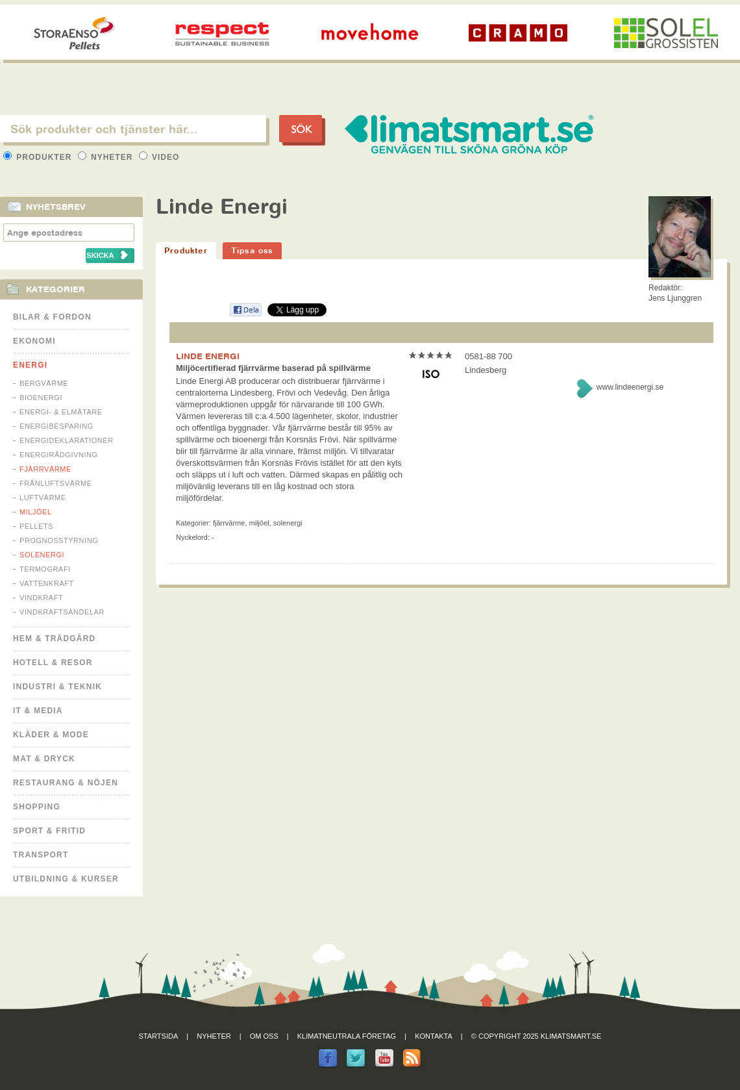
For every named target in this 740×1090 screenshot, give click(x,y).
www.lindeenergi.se (630, 387)
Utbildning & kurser (66, 878)
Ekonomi (34, 341)
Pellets (36, 526)
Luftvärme (42, 497)
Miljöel (35, 512)
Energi (30, 365)
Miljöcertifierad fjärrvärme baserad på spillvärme (273, 368)
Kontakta (433, 1036)
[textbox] (133, 128)
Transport (40, 854)
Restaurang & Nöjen (65, 782)
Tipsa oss (252, 250)
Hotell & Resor (53, 662)
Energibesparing (56, 426)
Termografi (45, 569)
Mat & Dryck (44, 758)
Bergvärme (43, 383)
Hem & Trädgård (54, 638)
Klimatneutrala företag (346, 1036)
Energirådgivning (58, 455)
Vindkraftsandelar (62, 612)
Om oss (264, 1036)
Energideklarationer (66, 440)
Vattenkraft (46, 583)
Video (159, 157)
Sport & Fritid (49, 830)
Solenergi (41, 555)
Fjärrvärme (45, 469)
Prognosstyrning (58, 540)
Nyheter (107, 157)
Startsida (159, 1036)
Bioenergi (40, 397)
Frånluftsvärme (55, 483)
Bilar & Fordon (52, 317)
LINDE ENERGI (208, 356)
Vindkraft (41, 598)
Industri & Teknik (57, 686)
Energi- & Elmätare (61, 412)
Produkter (39, 157)
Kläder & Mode (51, 734)
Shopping (36, 806)
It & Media (38, 710)
